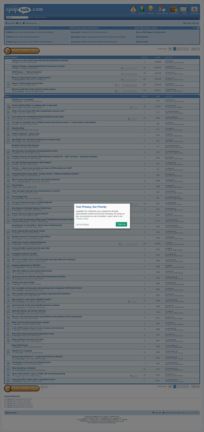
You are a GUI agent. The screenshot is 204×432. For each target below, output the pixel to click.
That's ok (121, 224)
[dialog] (102, 216)
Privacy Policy (82, 219)
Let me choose (82, 224)
